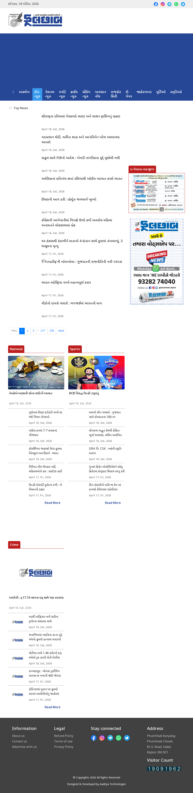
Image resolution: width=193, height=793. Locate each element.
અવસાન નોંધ (100, 94)
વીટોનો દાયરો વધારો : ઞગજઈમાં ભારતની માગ (71, 303)
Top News (21, 108)
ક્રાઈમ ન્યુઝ (74, 94)
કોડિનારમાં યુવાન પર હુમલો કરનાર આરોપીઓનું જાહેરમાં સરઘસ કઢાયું (44, 692)
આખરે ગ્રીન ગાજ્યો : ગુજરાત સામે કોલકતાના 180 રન (105, 415)
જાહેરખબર (144, 92)
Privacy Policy (63, 747)
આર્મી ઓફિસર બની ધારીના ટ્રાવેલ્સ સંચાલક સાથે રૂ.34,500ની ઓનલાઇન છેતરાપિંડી (43, 619)
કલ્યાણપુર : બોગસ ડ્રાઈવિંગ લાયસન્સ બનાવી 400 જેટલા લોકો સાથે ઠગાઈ (45, 673)
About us (18, 736)
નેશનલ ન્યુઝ (49, 94)
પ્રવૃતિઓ (176, 92)
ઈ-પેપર (129, 94)
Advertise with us (24, 747)
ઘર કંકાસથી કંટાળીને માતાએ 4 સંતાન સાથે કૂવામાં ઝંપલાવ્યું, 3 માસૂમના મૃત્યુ (82, 244)
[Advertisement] (96, 59)
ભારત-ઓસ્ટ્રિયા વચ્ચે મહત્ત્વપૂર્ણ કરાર (66, 283)
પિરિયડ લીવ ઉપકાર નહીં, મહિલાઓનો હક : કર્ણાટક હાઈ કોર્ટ (45, 469)
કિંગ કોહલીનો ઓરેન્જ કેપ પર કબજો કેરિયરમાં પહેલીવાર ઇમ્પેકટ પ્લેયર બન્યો (105, 487)
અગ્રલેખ (24, 92)
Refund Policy (63, 736)
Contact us (19, 741)
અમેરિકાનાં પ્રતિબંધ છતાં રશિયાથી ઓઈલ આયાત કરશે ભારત (81, 179)
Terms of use (63, 741)
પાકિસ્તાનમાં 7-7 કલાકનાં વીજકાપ (43, 433)
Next (61, 331)
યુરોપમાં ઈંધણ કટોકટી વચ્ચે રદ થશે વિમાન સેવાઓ (45, 415)
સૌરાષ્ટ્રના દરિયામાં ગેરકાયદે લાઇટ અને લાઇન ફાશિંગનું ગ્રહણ (80, 116)
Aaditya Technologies (113, 784)
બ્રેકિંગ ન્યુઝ (86, 94)
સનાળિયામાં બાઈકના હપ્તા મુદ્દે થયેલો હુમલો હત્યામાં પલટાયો (45, 637)
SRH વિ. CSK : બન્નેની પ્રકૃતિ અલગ (105, 451)
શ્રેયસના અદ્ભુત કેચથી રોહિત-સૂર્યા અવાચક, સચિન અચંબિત (105, 433)
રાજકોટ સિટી (116, 94)
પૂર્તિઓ (161, 92)
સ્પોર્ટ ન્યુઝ (62, 94)
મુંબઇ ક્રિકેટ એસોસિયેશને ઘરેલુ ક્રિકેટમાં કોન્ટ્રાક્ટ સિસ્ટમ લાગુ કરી (107, 469)
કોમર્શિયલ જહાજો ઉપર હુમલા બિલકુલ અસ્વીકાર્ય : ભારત (45, 451)
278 (51, 331)
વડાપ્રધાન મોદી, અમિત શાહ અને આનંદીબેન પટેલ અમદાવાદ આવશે (80, 140)
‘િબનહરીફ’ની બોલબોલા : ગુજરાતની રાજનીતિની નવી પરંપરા (81, 262)
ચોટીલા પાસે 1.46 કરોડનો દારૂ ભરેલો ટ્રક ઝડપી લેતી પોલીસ (45, 655)
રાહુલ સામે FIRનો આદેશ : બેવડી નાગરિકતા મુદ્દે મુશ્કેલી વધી (80, 158)
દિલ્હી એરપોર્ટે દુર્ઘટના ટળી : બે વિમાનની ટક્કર (45, 487)
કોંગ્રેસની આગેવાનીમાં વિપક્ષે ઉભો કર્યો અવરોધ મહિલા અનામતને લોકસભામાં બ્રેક (76, 223)
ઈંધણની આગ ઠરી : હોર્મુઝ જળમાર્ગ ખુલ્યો (68, 200)
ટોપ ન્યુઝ (37, 94)
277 (43, 331)
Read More (53, 503)
